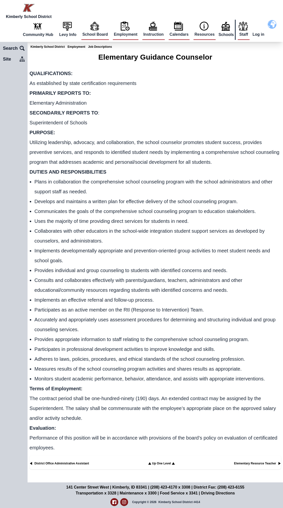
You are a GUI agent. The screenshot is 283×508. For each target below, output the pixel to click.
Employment (125, 34)
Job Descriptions (100, 47)
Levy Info (67, 35)
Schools (226, 35)
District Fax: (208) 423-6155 (219, 487)
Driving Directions (218, 493)
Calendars (179, 34)
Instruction (153, 34)
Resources (204, 34)
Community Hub (38, 35)
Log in (258, 34)
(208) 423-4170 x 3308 (170, 487)
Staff (243, 34)
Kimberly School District (47, 47)
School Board (95, 34)
